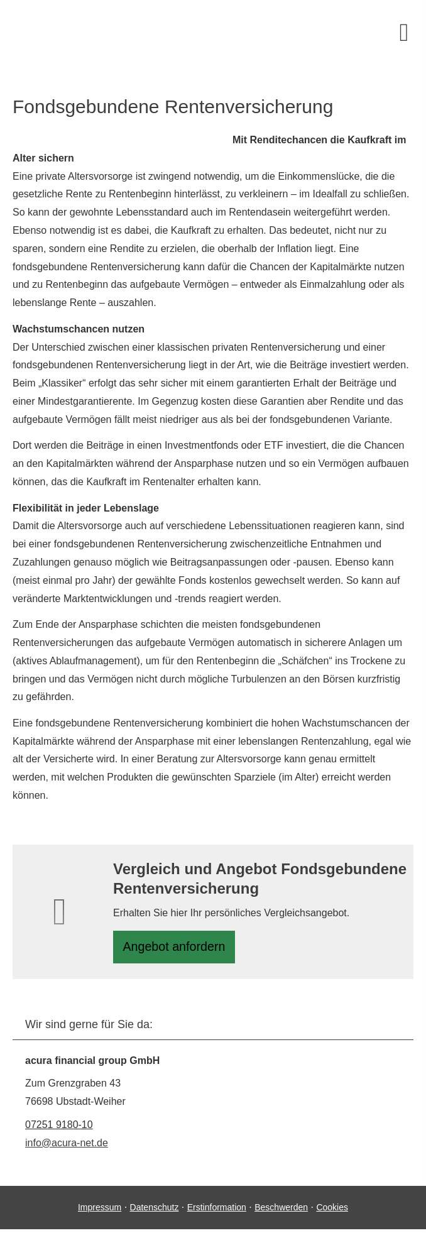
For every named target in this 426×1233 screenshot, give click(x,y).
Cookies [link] (332, 1211)
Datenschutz (154, 1211)
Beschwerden (281, 1211)
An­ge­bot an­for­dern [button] (178, 948)
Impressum (99, 1211)
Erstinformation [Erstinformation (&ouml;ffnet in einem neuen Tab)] (216, 1211)
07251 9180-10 (59, 1128)
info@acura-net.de (66, 1146)
